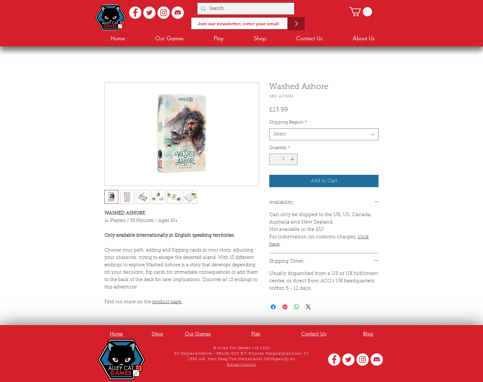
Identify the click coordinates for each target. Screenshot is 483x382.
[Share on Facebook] (273, 307)
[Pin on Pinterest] (285, 307)
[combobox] (324, 134)
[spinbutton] (283, 159)
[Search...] (245, 8)
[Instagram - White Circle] (163, 12)
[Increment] (293, 159)
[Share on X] (308, 307)
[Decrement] (274, 159)
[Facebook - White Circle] (135, 12)
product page (166, 302)
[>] (296, 23)
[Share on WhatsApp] (296, 307)
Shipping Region (288, 122)
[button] (360, 11)
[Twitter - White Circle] (149, 12)
